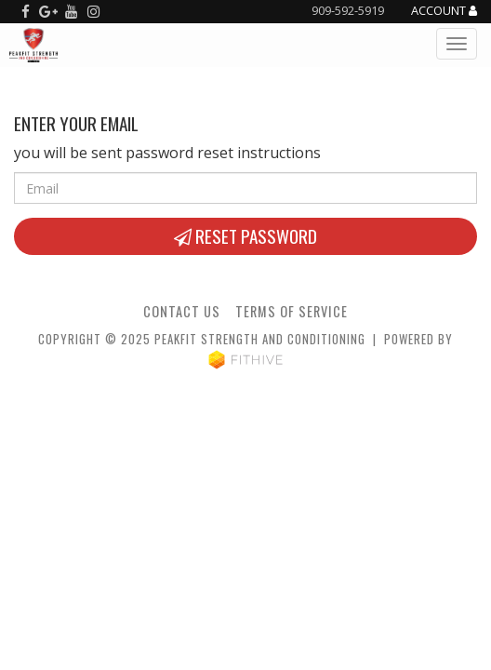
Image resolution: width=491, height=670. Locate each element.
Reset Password (245, 235)
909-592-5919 (348, 10)
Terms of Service (291, 311)
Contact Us (181, 311)
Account (444, 11)
